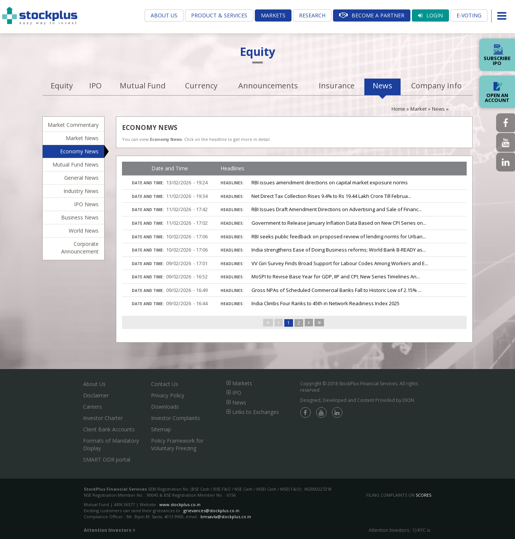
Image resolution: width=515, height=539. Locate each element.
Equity (62, 85)
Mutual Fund (142, 85)
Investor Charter (103, 418)
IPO (95, 85)
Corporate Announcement (80, 247)
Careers (92, 406)
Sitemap (161, 429)
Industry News (81, 191)
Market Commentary (73, 124)
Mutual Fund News (75, 164)
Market (418, 108)
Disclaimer (96, 395)
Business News (80, 217)
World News (84, 230)
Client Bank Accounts (109, 429)
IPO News (86, 204)
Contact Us (164, 384)
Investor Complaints (175, 418)
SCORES (423, 495)
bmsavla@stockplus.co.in (225, 516)
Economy (460, 108)
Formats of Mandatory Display (111, 444)
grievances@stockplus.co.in (211, 510)
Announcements (268, 85)
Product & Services (219, 15)
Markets (273, 15)
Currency (201, 85)
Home (398, 108)
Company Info (436, 85)
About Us (164, 15)
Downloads (165, 406)
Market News (82, 138)
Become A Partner (371, 15)
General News (81, 177)
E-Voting (468, 15)
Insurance (337, 85)
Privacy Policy (167, 395)
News (382, 85)
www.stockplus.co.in (179, 504)
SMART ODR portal (106, 459)
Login (430, 15)
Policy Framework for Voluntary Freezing (177, 444)
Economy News (79, 151)
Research (312, 15)
